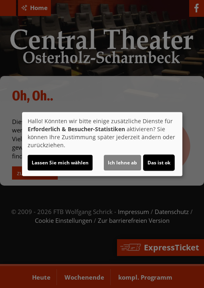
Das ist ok (158, 162)
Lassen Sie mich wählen (60, 162)
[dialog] (102, 144)
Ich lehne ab (122, 162)
